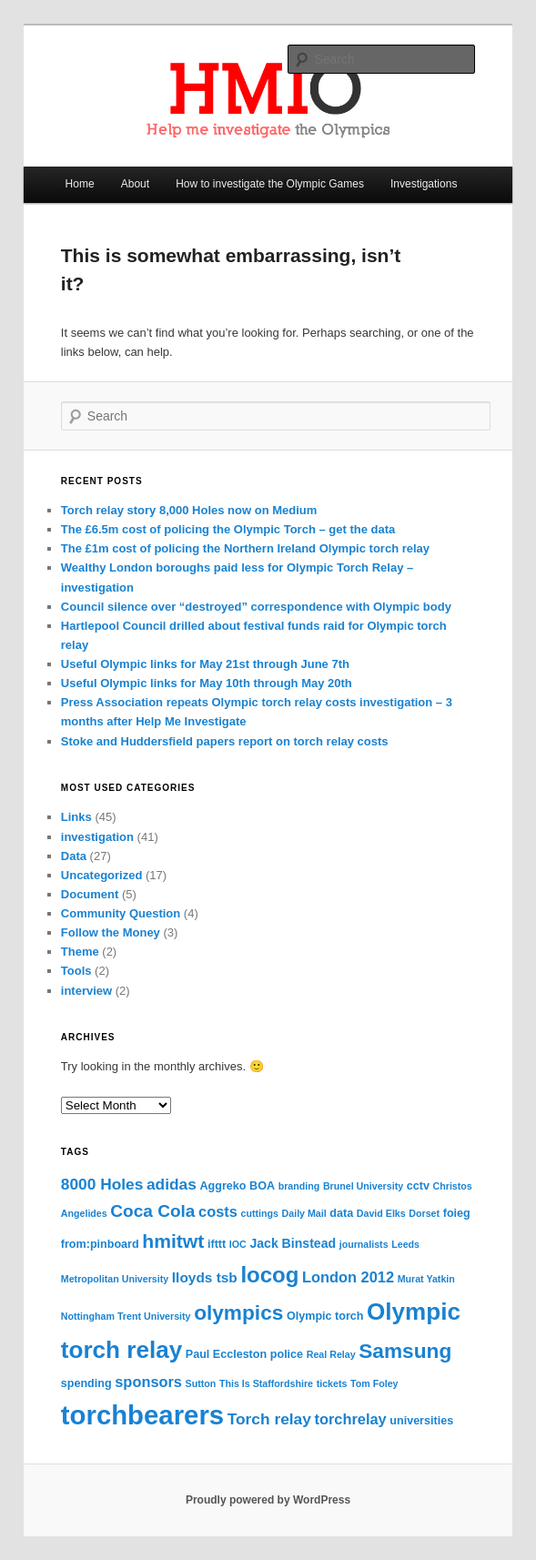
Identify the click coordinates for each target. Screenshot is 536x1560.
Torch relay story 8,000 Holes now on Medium (189, 510)
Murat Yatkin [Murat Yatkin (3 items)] (426, 1278)
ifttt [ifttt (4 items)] (216, 1244)
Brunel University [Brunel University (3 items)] (363, 1185)
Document (90, 894)
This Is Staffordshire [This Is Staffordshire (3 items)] (266, 1383)
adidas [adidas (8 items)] (172, 1184)
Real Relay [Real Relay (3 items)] (331, 1354)
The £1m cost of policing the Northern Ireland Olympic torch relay (245, 548)
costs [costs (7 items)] (218, 1211)
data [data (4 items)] (341, 1213)
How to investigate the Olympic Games (270, 183)
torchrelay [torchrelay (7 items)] (351, 1419)
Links (76, 817)
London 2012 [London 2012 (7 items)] (348, 1277)
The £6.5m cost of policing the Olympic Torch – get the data (228, 529)
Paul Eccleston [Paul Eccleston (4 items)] (226, 1354)
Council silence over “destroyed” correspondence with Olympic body (256, 606)
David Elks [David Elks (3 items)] (381, 1213)
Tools (76, 971)
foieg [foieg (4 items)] (456, 1213)
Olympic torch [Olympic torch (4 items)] (325, 1316)
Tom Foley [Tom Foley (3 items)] (374, 1383)
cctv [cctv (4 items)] (418, 1186)
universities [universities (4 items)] (421, 1420)
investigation (97, 837)
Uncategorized (102, 875)
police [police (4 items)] (286, 1354)
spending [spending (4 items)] (86, 1383)
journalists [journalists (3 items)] (364, 1244)
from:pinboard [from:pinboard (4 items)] (100, 1244)
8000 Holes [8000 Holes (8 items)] (102, 1184)
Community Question (120, 913)
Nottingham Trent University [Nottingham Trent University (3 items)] (126, 1316)
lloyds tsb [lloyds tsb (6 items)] (205, 1277)
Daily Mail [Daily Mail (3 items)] (304, 1213)
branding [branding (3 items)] (299, 1185)
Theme (80, 951)
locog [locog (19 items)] (269, 1274)
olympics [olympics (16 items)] (238, 1312)
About (135, 183)
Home (80, 183)
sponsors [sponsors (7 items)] (148, 1381)
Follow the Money (110, 932)
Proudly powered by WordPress (268, 1500)
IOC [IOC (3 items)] (238, 1244)
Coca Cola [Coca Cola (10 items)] (152, 1211)
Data (73, 856)
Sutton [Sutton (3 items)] (201, 1383)
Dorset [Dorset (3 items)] (424, 1213)
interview (86, 991)
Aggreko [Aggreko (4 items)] (223, 1186)
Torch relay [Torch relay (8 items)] (269, 1419)
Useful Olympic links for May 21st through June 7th (205, 664)
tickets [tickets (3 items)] (332, 1383)
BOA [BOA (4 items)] (262, 1186)
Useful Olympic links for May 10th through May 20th (206, 683)
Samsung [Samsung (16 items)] (405, 1350)
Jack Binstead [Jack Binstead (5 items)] (292, 1243)
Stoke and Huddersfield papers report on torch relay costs (225, 741)
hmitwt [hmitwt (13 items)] (173, 1241)
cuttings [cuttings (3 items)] (259, 1213)
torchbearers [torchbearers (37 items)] (142, 1415)
